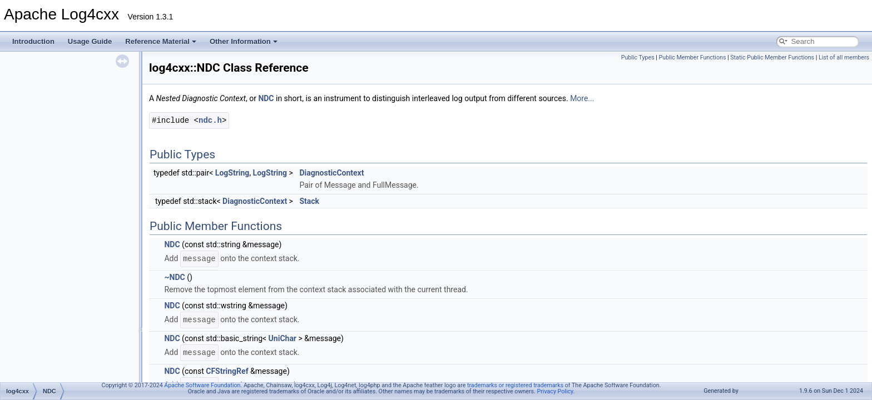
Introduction (33, 41)
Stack (309, 201)
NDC (266, 98)
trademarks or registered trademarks (515, 385)
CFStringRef (227, 371)
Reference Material (160, 41)
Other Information (244, 41)
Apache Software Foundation (202, 385)
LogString (232, 172)
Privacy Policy (555, 391)
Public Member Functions (692, 57)
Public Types (638, 57)
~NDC (174, 277)
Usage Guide (90, 41)
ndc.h (210, 120)
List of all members (844, 57)
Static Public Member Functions (772, 57)
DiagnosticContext (331, 172)
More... (582, 98)
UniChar (282, 338)
